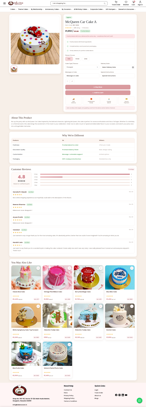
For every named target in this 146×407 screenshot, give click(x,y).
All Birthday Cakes (81, 9)
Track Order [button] (99, 387)
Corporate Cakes (97, 9)
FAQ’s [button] (66, 387)
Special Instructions (107, 72)
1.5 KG (77, 59)
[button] (4, 3)
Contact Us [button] (68, 385)
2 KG (85, 59)
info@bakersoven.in (20, 399)
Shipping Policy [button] (69, 393)
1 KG (69, 59)
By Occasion (67, 9)
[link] (104, 3)
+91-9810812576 (18, 403)
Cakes (13, 9)
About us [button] (98, 390)
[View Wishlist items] (126, 3)
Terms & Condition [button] (71, 396)
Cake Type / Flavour (71, 63)
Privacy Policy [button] (69, 390)
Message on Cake (71, 72)
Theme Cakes (24, 9)
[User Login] (140, 3)
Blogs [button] (97, 393)
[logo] (16, 3)
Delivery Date (105, 63)
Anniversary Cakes (52, 9)
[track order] (116, 3)
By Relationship (37, 9)
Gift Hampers (111, 9)
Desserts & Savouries (127, 9)
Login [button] (97, 385)
